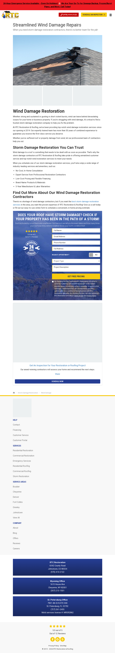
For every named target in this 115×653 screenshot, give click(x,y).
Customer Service (21, 435)
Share (57, 374)
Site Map (63, 646)
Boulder (16, 486)
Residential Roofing (21, 466)
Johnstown (18, 512)
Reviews (16, 543)
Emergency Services (22, 461)
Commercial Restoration (23, 456)
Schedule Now (57, 381)
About (15, 528)
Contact (16, 425)
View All (16, 517)
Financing (17, 430)
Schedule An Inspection (94, 15)
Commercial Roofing (22, 471)
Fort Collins (18, 502)
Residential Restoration (23, 450)
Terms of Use (78, 296)
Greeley (16, 507)
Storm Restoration (21, 476)
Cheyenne (17, 492)
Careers (16, 548)
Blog (15, 533)
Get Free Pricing (76, 276)
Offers (15, 538)
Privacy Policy (91, 296)
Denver (16, 497)
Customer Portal (20, 440)
